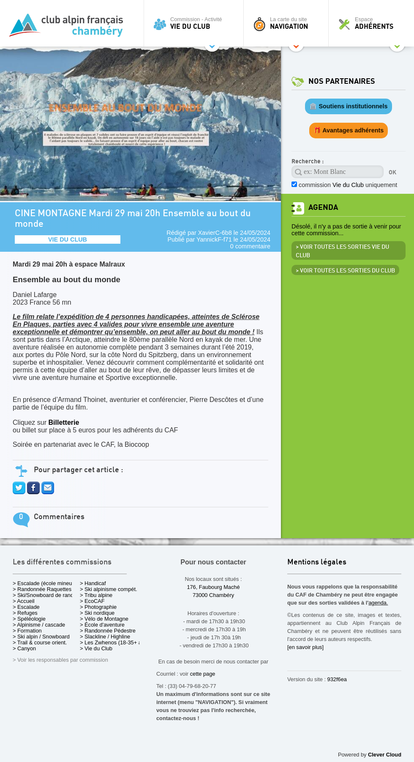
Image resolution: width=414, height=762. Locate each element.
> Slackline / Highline (105, 636)
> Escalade (26, 607)
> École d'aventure (102, 625)
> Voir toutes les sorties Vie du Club (342, 251)
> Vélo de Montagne (104, 619)
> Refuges (25, 613)
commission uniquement (348, 185)
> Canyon (24, 648)
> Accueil (24, 601)
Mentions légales (316, 562)
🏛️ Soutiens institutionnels (348, 106)
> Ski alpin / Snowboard (41, 636)
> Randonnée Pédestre (108, 630)
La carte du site (288, 23)
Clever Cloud (384, 754)
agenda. (378, 603)
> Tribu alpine (96, 595)
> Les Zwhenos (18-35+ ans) (114, 642)
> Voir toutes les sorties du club (345, 271)
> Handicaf (93, 583)
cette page (202, 674)
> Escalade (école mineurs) (45, 583)
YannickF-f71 (214, 239)
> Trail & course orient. (40, 642)
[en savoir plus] (305, 647)
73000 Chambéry (213, 595)
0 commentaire (250, 246)
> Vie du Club (96, 648)
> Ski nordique (97, 613)
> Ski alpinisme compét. (108, 589)
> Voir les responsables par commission (60, 660)
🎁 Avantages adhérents (348, 130)
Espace (373, 23)
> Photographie (98, 607)
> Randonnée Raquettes (42, 589)
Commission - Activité (196, 23)
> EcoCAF (92, 601)
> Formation (27, 630)
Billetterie (64, 422)
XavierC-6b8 (215, 232)
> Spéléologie (29, 619)
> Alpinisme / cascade (39, 625)
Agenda (323, 208)
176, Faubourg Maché (213, 587)
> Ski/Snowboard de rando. (45, 595)
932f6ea (337, 679)
